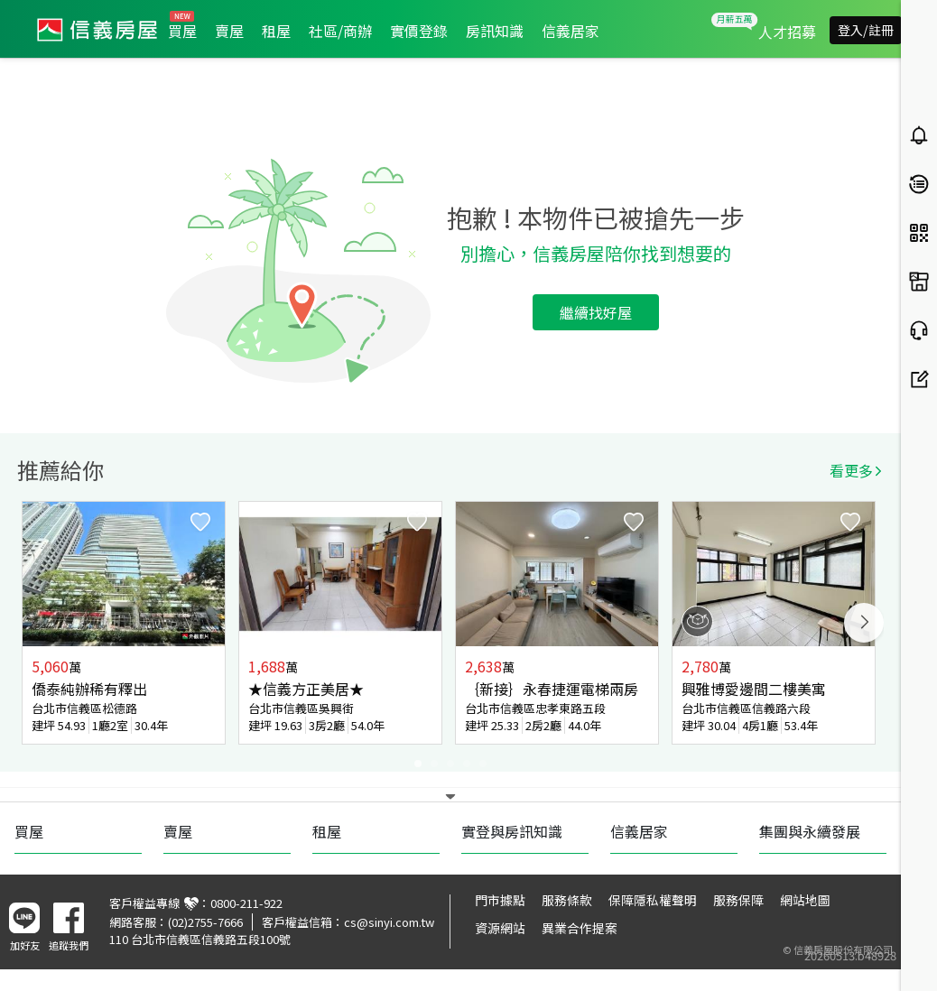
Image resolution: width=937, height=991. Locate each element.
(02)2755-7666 (205, 922)
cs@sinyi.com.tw (389, 922)
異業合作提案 (579, 928)
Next (864, 623)
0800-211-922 (246, 903)
